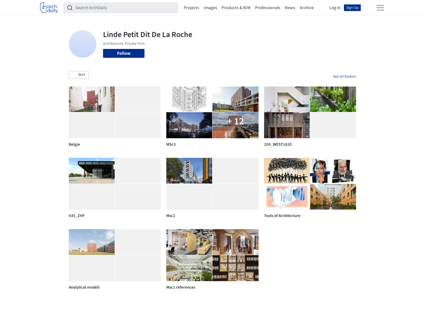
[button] (79, 75)
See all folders (344, 77)
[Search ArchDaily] (125, 7)
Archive (307, 8)
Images (210, 8)
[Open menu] (380, 7)
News (290, 8)
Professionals (267, 8)
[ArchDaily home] (49, 7)
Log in (335, 8)
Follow (123, 53)
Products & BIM (236, 8)
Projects (191, 8)
